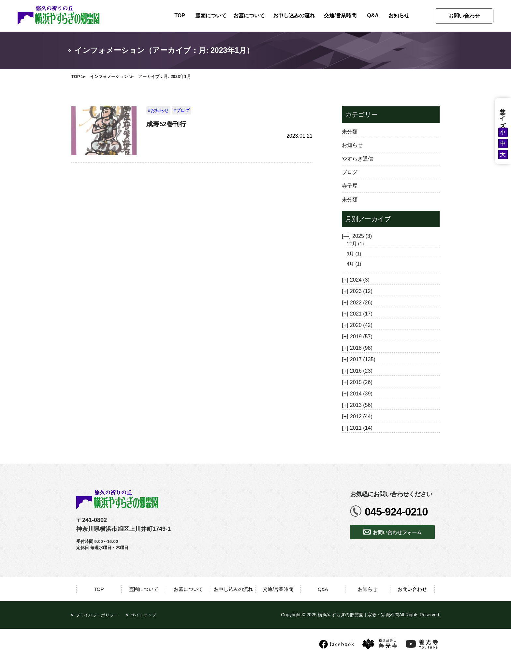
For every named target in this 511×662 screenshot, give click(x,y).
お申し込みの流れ (294, 15)
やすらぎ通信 (357, 159)
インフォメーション (109, 76)
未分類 (350, 131)
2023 (361, 291)
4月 (353, 264)
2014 (361, 393)
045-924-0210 (396, 512)
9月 (353, 253)
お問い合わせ (464, 16)
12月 (355, 243)
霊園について (210, 15)
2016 (361, 371)
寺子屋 (350, 186)
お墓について (249, 15)
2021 (361, 313)
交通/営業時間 (340, 15)
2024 (360, 280)
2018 (361, 348)
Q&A (373, 15)
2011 (361, 428)
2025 (362, 236)
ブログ (350, 172)
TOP (179, 15)
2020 (361, 325)
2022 (361, 302)
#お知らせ (158, 110)
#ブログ (181, 110)
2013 (361, 405)
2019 (361, 336)
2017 (362, 359)
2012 (361, 416)
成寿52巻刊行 (166, 124)
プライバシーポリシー (97, 615)
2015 (361, 382)
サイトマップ (143, 615)
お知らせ (398, 15)
